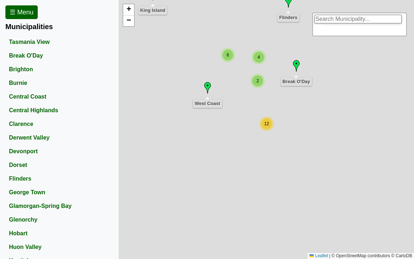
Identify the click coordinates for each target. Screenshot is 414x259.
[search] (358, 19)
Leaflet (318, 255)
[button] (257, 81)
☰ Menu (21, 12)
